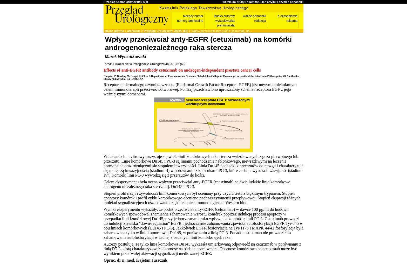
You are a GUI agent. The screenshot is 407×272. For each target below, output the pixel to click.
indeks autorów (224, 16)
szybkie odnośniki (291, 1)
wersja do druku (234, 1)
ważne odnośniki (254, 16)
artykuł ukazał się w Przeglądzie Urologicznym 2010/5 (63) (145, 64)
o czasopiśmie (287, 16)
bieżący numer (193, 16)
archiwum (133, 30)
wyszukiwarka (225, 21)
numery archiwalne (190, 21)
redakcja (260, 21)
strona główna (114, 30)
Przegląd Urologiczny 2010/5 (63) (126, 1)
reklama (291, 21)
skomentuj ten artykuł (261, 1)
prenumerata (226, 25)
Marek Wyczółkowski (125, 56)
